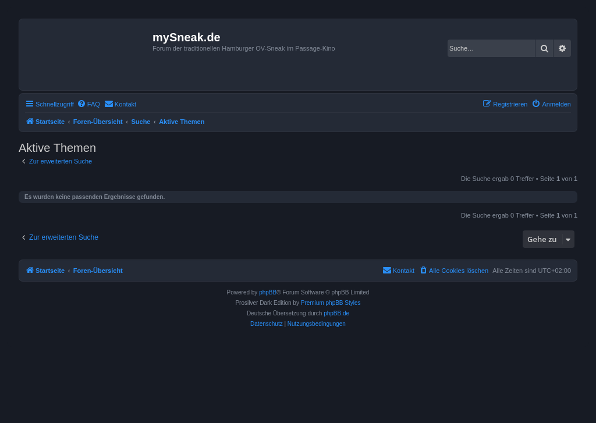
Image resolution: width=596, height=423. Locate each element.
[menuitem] (88, 104)
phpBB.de (336, 313)
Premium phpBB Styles (331, 303)
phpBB (267, 292)
